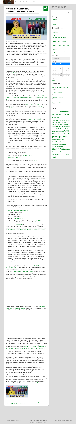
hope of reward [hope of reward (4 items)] (56, 122)
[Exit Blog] (35, 1)
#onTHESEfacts (27, 156)
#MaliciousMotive (19, 218)
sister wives (22, 403)
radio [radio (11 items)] (65, 144)
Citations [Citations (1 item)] (53, 120)
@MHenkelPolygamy (57, 97)
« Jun (53, 80)
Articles (11, 402)
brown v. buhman (27, 402)
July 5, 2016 (37, 160)
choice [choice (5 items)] (62, 118)
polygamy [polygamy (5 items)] (61, 139)
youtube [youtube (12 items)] (55, 157)
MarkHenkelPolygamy (57, 92)
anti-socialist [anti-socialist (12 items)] (63, 111)
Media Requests (26, 1)
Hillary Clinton (39, 402)
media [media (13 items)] (66, 131)
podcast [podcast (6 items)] (55, 139)
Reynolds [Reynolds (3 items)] (64, 146)
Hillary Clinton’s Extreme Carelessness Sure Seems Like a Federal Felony (26, 229)
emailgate (34, 402)
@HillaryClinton (23, 211)
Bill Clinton (21, 402)
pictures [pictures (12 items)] (55, 136)
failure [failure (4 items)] (57, 120)
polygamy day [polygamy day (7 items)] (57, 141)
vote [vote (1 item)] (67, 154)
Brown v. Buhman (13, 72)
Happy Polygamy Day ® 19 (59, 52)
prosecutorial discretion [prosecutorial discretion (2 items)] (57, 144)
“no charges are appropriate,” (35, 119)
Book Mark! (18, 1)
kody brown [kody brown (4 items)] (62, 126)
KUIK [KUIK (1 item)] (67, 126)
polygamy (17, 403)
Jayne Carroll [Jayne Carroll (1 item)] (64, 122)
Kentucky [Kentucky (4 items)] (65, 124)
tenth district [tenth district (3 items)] (60, 151)
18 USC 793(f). (30, 173)
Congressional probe (28, 271)
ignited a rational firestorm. (32, 104)
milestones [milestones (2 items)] (61, 134)
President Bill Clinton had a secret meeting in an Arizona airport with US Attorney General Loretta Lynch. (26, 97)
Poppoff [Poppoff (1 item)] (64, 141)
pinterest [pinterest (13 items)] (63, 136)
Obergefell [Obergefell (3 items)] (67, 134)
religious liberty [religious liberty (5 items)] (57, 146)
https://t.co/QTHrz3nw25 (15, 157)
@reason (10, 211)
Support (55, 24)
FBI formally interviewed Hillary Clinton (30, 110)
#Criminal (16, 211)
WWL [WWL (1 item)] (69, 154)
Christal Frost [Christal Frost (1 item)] (67, 118)
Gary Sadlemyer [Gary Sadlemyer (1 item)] (62, 120)
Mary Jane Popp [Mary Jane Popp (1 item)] (61, 131)
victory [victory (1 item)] (59, 154)
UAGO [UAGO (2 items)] (56, 154)
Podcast (55, 22)
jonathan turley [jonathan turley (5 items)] (57, 124)
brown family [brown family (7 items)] (56, 115)
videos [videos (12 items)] (63, 154)
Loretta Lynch (12, 403)
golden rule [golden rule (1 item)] (68, 120)
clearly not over (17, 271)
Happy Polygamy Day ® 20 (59, 41)
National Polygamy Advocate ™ (60, 87)
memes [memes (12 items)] (55, 134)
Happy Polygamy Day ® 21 (59, 35)
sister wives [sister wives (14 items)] (57, 149)
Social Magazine (62, 420)
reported (13, 232)
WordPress (69, 420)
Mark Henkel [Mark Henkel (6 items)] (60, 128)
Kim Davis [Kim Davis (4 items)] (55, 126)
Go (68, 12)
